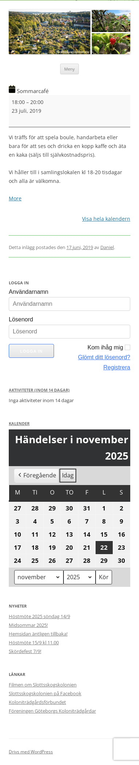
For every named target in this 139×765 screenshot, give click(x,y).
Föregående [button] (36, 475)
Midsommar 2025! (28, 625)
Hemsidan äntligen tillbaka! (38, 633)
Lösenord (21, 319)
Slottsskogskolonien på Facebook (45, 693)
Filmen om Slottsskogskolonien (43, 684)
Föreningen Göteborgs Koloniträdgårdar (52, 711)
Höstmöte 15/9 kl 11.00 (34, 642)
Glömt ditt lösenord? (104, 357)
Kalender (19, 423)
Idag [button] (68, 475)
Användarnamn (29, 292)
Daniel (107, 247)
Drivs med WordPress (31, 752)
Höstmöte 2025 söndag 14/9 (39, 616)
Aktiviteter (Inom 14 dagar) (39, 390)
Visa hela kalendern (106, 218)
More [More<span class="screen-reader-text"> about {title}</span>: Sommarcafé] (15, 198)
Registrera (116, 367)
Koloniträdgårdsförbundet (37, 702)
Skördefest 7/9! (25, 651)
